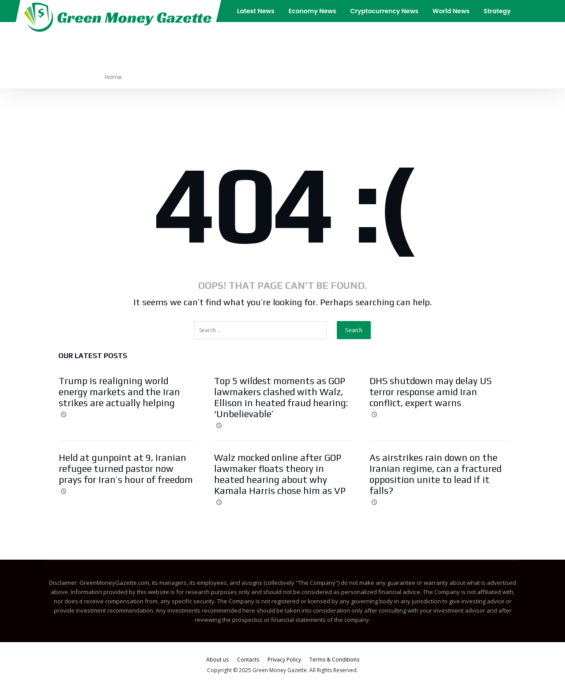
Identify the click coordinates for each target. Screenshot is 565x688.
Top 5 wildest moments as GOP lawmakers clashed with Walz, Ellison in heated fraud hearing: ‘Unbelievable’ (281, 397)
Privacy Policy (284, 659)
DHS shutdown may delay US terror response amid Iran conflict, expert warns (430, 391)
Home (113, 77)
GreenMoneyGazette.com (114, 583)
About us (217, 659)
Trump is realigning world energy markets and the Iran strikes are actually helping (119, 391)
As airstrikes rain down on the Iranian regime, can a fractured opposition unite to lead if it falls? (435, 474)
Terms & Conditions (334, 659)
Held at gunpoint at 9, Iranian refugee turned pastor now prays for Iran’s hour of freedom (126, 468)
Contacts (248, 659)
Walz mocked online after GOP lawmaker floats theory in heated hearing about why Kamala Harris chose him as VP (280, 474)
